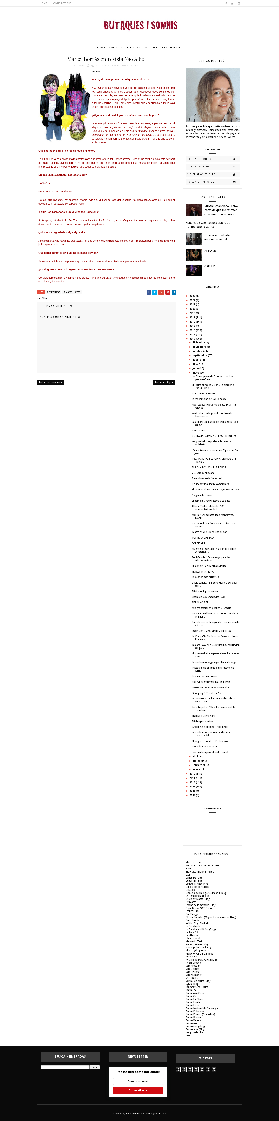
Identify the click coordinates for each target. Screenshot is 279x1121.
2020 (192, 308)
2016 (192, 325)
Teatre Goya (192, 996)
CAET (189, 874)
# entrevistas (53, 292)
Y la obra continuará (203, 472)
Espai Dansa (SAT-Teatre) (199, 908)
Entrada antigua (164, 382)
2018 (192, 317)
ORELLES (210, 266)
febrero (197, 765)
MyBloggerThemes (155, 1113)
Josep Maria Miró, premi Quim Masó (211, 630)
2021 (192, 304)
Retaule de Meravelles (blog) (201, 959)
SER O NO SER (200, 602)
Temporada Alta (194, 1032)
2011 (192, 778)
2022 (192, 300)
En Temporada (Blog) (197, 895)
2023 (192, 295)
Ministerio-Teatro (195, 941)
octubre (197, 351)
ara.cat (96, 71)
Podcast (151, 47)
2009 (192, 786)
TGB (188, 1035)
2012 (192, 773)
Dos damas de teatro (203, 393)
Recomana (191, 956)
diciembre (199, 342)
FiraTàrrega (192, 914)
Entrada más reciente (50, 382)
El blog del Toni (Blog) (198, 886)
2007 (192, 795)
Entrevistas (171, 47)
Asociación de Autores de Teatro (203, 865)
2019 (192, 313)
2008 (192, 790)
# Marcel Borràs (72, 292)
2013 (192, 338)
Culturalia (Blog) (194, 880)
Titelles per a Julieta (202, 721)
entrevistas (104, 65)
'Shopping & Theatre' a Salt (207, 693)
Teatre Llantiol (193, 1002)
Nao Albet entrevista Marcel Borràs (211, 681)
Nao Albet (134, 65)
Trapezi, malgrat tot (203, 571)
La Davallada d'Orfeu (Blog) (201, 929)
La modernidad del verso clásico (209, 399)
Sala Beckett (192, 968)
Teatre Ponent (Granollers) (200, 1014)
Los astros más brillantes (205, 577)
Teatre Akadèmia (195, 993)
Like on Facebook (213, 167)
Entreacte (191, 902)
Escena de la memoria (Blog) (201, 905)
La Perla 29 (192, 932)
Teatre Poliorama (195, 1011)
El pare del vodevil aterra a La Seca (211, 500)
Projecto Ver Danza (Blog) (200, 953)
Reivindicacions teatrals (204, 746)
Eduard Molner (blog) (197, 883)
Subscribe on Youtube (213, 174)
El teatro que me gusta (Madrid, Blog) (206, 892)
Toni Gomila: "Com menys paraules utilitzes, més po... (211, 559)
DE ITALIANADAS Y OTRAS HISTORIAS (214, 435)
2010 (192, 782)
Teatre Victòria (193, 1020)
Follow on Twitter (213, 159)
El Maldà (190, 889)
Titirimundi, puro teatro (205, 591)
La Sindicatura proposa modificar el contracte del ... (211, 734)
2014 (192, 334)
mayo (196, 372)
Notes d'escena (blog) (197, 944)
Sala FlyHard (192, 971)
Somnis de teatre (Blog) (199, 980)
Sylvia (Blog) (192, 984)
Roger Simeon (193, 962)
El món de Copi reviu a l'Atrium (209, 566)
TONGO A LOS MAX (203, 537)
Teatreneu (191, 1023)
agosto (197, 359)
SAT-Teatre (192, 977)
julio (195, 364)
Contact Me (62, 3)
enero (196, 769)
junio (195, 368)
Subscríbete (138, 1090)
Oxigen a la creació (202, 495)
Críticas (115, 47)
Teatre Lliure (192, 1005)
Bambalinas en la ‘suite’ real (207, 478)
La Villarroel (192, 935)
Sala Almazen (193, 965)
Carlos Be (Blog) (194, 877)
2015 (192, 330)
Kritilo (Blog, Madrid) (197, 923)
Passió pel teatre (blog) (198, 947)
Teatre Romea (193, 1017)
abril (195, 756)
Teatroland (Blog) (195, 1026)
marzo (196, 760)
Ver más (232, 137)
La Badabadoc (193, 926)
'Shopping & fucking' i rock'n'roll (210, 726)
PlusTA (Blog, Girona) (198, 950)
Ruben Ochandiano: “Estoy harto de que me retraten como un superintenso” (221, 210)
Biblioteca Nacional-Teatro (200, 871)
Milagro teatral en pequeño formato (211, 607)
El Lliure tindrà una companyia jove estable (215, 489)
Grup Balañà (192, 920)
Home (43, 3)
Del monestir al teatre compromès (210, 484)
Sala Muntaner (194, 974)
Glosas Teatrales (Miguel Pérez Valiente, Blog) (211, 917)
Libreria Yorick (193, 938)
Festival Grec (192, 911)
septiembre (200, 355)
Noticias (133, 47)
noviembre (199, 346)
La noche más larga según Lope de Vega (214, 662)
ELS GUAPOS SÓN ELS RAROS (209, 467)
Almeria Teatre (193, 862)
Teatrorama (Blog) (196, 1029)
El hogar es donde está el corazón (210, 741)
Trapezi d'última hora (203, 715)
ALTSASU (210, 251)
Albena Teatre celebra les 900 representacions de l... (208, 508)
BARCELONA (199, 430)
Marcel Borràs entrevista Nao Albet (211, 687)
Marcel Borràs (120, 65)
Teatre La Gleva (194, 999)
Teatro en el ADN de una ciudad (209, 532)
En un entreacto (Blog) (198, 898)
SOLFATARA (198, 543)
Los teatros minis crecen (205, 676)
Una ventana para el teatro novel (210, 752)
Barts (188, 868)
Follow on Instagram (213, 182)
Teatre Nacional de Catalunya (202, 1008)
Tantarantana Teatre (197, 986)
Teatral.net (191, 990)
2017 (192, 321)
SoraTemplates (134, 1113)
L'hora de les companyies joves (208, 596)
